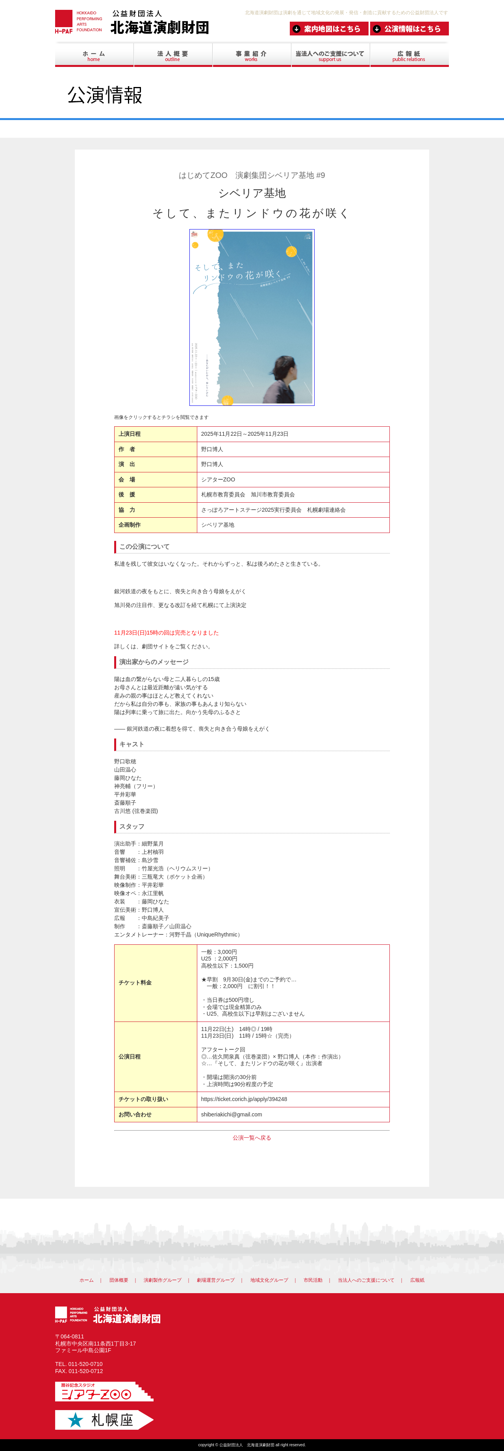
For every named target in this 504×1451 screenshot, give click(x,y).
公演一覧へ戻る (252, 1138)
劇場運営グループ (216, 1280)
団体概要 (118, 1280)
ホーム (87, 1280)
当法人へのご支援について (366, 1280)
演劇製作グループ (163, 1280)
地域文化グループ (269, 1280)
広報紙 (417, 1280)
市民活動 (313, 1280)
